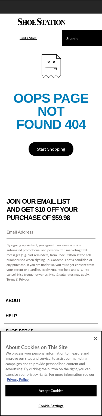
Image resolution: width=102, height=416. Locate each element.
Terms (11, 279)
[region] (51, 373)
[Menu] (8, 22)
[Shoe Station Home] (42, 21)
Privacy (24, 279)
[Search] (82, 38)
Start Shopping (51, 148)
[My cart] (95, 22)
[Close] (95, 338)
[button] (20, 38)
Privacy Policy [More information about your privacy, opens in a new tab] (18, 379)
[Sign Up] (89, 232)
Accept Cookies (51, 391)
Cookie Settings (51, 406)
